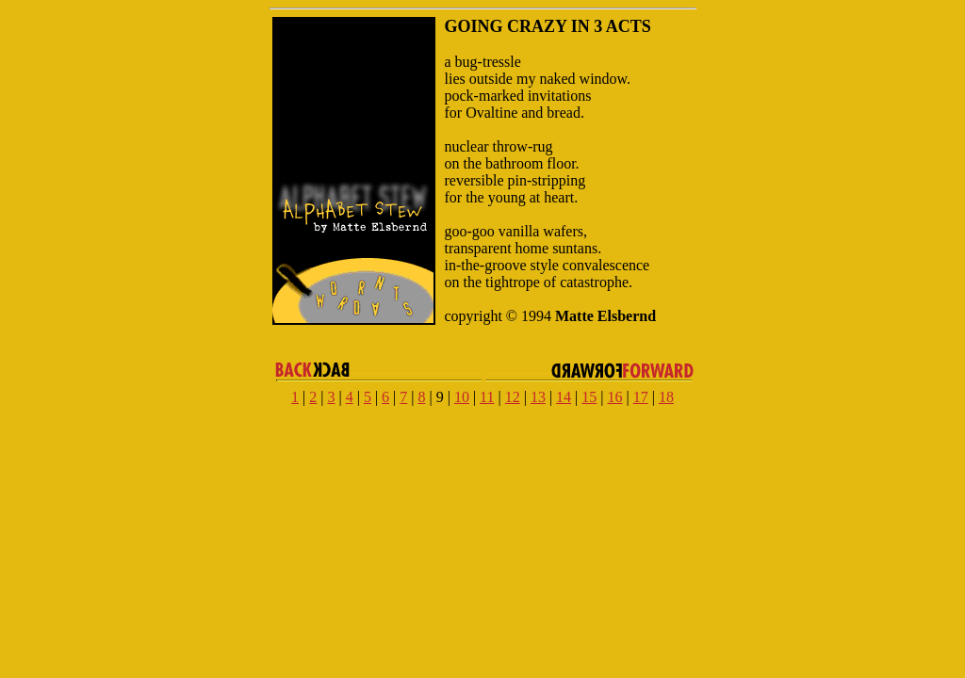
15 (589, 397)
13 (538, 397)
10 (461, 397)
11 (487, 397)
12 (512, 397)
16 (615, 397)
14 (563, 397)
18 (666, 397)
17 (640, 397)
